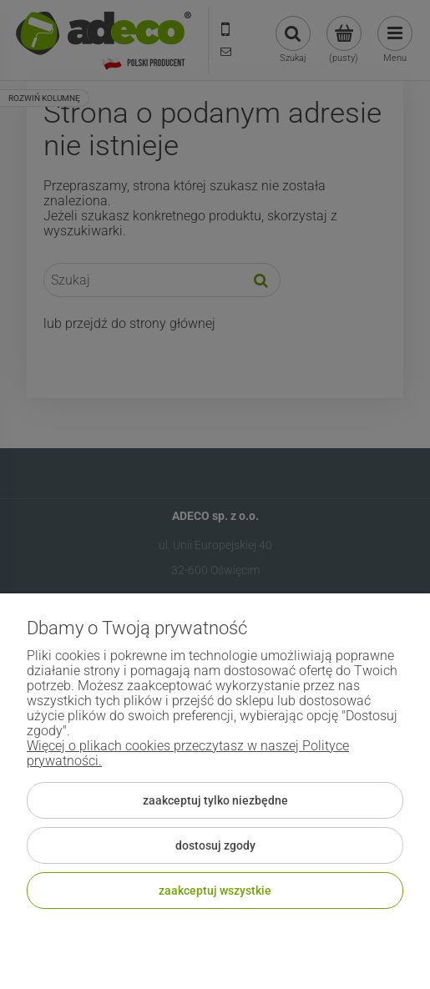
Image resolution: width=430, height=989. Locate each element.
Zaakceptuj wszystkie (215, 890)
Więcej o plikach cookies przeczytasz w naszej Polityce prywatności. (188, 753)
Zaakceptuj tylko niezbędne (215, 800)
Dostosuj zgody (215, 845)
